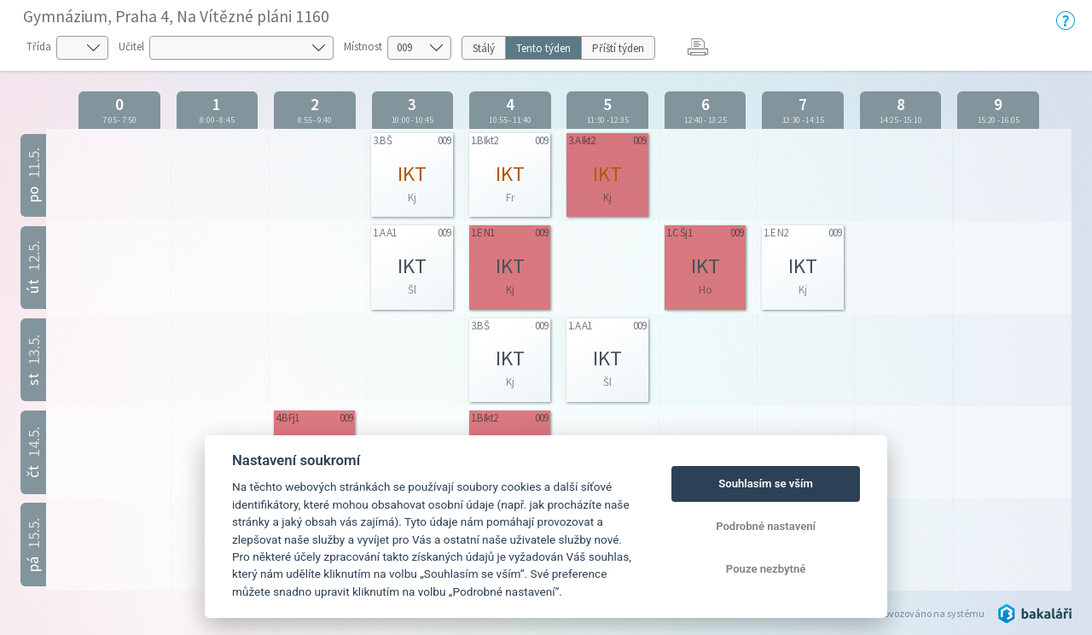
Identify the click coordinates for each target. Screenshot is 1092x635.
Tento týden (543, 48)
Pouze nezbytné (766, 568)
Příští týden (618, 48)
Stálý (484, 48)
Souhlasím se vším (765, 483)
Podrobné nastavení (766, 526)
